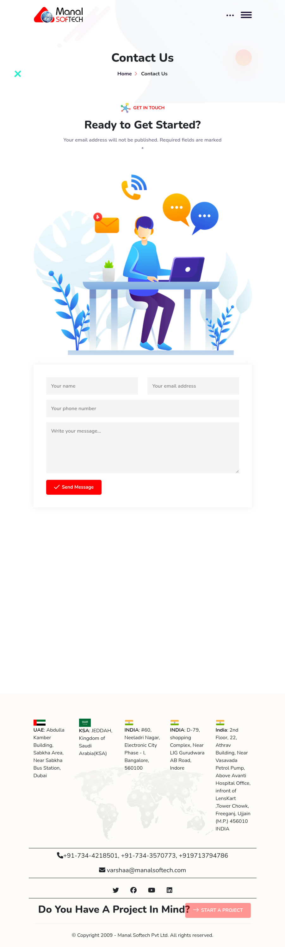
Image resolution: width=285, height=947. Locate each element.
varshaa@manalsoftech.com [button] (142, 870)
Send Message (74, 487)
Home (124, 73)
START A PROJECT (220, 910)
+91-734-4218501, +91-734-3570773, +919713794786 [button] (142, 855)
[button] (116, 890)
